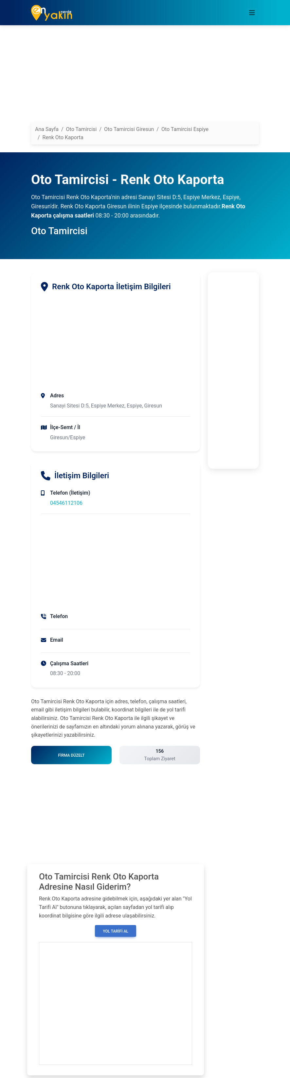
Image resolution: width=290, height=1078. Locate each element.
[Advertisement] (145, 76)
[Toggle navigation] (252, 12)
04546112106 (66, 503)
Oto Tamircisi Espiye (184, 129)
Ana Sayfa (47, 129)
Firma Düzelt (71, 755)
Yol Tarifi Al (115, 931)
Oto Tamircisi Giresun (129, 129)
